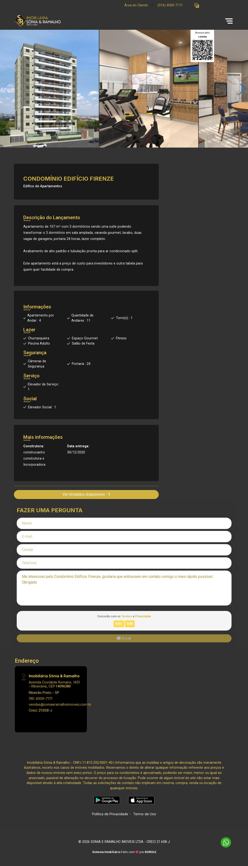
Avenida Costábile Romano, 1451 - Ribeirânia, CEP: (54, 684)
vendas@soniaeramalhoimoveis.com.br (60, 704)
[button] (197, 5)
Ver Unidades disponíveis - (86, 494)
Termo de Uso (144, 814)
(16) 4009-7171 (40, 698)
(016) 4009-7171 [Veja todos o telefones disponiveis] (170, 5)
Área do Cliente (136, 5)
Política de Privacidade (110, 814)
